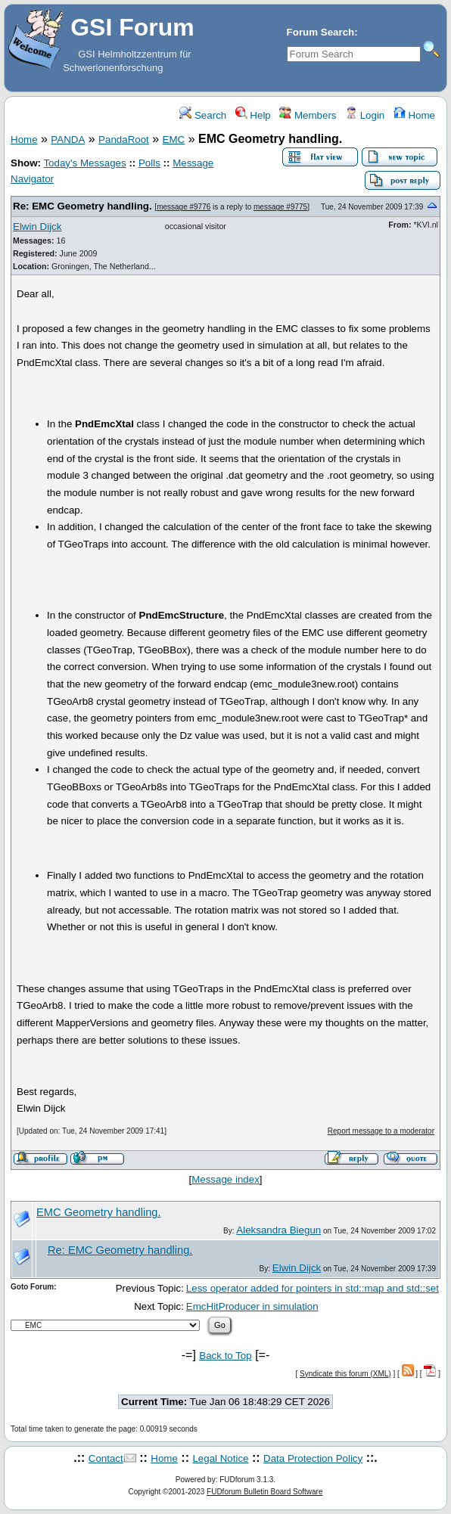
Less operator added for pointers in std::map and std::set (312, 1288)
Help (253, 115)
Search (202, 115)
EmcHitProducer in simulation (252, 1306)
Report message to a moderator (381, 1131)
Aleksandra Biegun (278, 1230)
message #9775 (280, 207)
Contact (106, 1458)
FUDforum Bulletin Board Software (264, 1492)
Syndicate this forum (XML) (345, 1374)
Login (364, 115)
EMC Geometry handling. (98, 1212)
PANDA (68, 139)
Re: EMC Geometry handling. (82, 206)
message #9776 (183, 207)
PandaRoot (123, 139)
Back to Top (225, 1355)
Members (307, 115)
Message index (225, 1179)
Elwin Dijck (37, 226)
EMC (174, 139)
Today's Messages (84, 163)
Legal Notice (220, 1458)
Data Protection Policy (312, 1458)
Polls (149, 163)
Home (414, 115)
